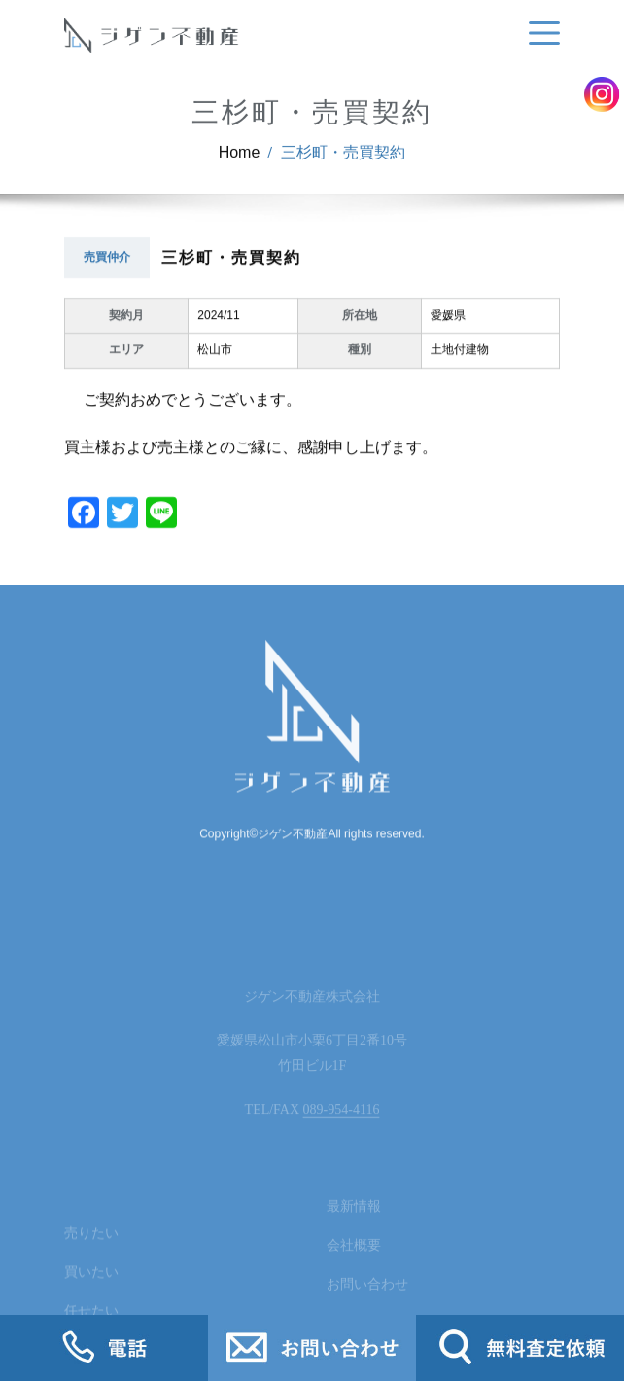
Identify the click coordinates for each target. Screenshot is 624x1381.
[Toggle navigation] (540, 33)
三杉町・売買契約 (343, 163)
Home (239, 163)
